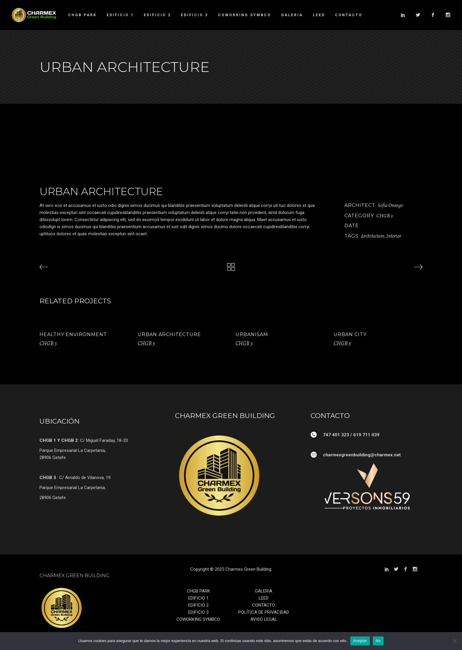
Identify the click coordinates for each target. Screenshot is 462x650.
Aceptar (360, 641)
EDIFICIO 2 (198, 605)
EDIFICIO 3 (198, 612)
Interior (393, 235)
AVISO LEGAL (263, 619)
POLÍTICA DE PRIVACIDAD (263, 612)
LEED (263, 598)
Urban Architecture (169, 334)
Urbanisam (251, 334)
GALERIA (263, 591)
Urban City (350, 334)
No (378, 641)
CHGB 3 (384, 215)
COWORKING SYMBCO (198, 619)
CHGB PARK (198, 591)
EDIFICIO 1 (198, 598)
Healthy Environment (73, 334)
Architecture (372, 235)
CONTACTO (263, 605)
